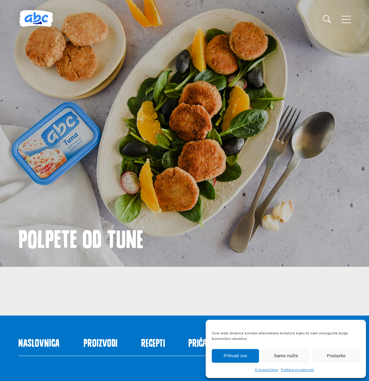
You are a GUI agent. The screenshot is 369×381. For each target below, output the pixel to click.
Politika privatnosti (297, 370)
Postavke (336, 355)
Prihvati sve (235, 355)
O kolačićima (266, 370)
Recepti (153, 341)
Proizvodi (100, 341)
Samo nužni (286, 355)
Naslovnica (39, 341)
